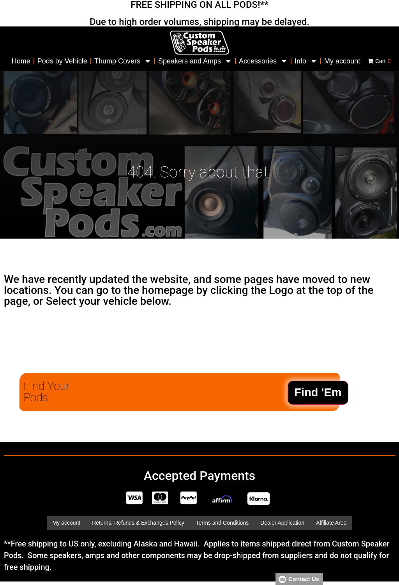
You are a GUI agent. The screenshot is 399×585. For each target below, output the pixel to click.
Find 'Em (317, 392)
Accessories (263, 61)
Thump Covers (122, 61)
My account (342, 61)
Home (21, 61)
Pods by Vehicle (62, 61)
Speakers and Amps (195, 61)
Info (306, 61)
